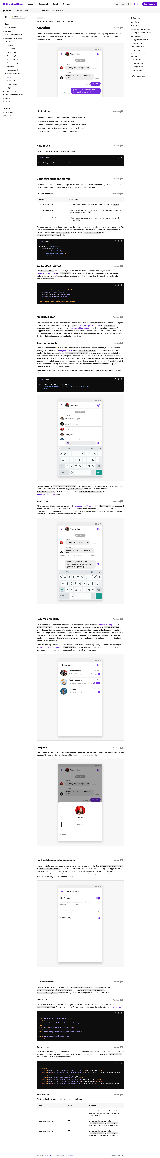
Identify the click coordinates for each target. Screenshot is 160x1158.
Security (56, 4)
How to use (135, 25)
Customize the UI (137, 59)
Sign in (136, 4)
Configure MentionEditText (141, 33)
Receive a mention (137, 47)
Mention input (137, 43)
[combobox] (18, 17)
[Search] (123, 4)
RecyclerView (65, 350)
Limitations (135, 22)
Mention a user (136, 36)
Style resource (137, 63)
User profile (136, 50)
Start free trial (150, 4)
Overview (18, 10)
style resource (115, 1007)
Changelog (7, 108)
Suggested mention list (140, 40)
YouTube (50, 1155)
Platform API (45, 10)
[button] (18, 17)
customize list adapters (46, 494)
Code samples (44, 4)
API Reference (9, 112)
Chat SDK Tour (57, 10)
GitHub (72, 1155)
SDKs (35, 10)
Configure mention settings (140, 29)
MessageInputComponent (90, 325)
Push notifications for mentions (138, 55)
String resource (137, 66)
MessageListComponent (47, 273)
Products (31, 4)
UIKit (27, 10)
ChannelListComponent (107, 624)
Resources (67, 4)
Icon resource (137, 70)
